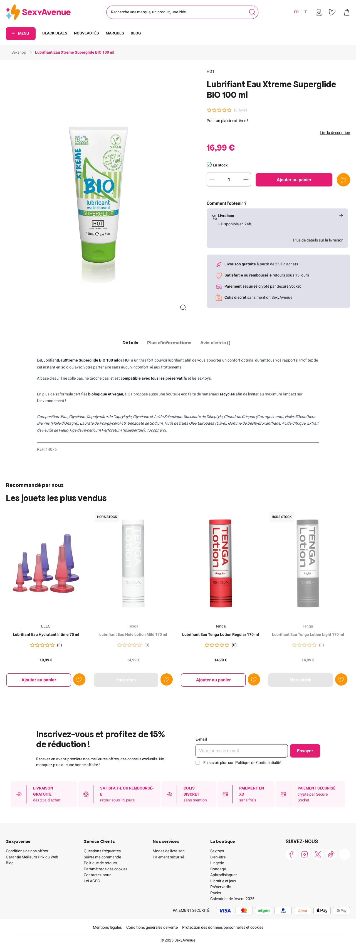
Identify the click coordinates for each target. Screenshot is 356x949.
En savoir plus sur (242, 762)
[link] (319, 12)
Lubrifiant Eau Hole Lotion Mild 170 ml (133, 634)
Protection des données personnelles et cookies (222, 927)
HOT (210, 71)
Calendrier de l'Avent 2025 (232, 898)
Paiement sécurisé (168, 857)
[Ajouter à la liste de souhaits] (343, 179)
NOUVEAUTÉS (86, 33)
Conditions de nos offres (27, 851)
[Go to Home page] (38, 12)
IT (305, 12)
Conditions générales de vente (152, 927)
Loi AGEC (92, 881)
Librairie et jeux (223, 881)
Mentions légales (107, 927)
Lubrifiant (49, 360)
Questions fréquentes (102, 851)
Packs (215, 893)
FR (296, 12)
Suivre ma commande (102, 857)
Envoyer (305, 750)
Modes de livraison (169, 851)
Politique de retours (100, 863)
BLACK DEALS (54, 33)
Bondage (218, 869)
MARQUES (115, 33)
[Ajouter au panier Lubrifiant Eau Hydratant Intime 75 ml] (38, 680)
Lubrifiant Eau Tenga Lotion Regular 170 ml (220, 634)
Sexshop (18, 52)
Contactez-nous (97, 875)
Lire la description (335, 132)
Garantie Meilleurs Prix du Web (32, 857)
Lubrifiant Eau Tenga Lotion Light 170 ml (308, 634)
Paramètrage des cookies (105, 869)
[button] (98, 192)
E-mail (201, 739)
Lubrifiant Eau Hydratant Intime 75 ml (46, 634)
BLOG (136, 33)
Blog (10, 863)
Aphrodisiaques (223, 875)
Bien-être (218, 857)
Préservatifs (220, 887)
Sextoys (217, 851)
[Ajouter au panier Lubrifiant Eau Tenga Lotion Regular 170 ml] (213, 680)
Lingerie (217, 863)
